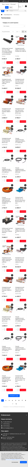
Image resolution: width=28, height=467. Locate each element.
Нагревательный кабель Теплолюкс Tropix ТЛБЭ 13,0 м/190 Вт (7, 260)
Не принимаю (15, 462)
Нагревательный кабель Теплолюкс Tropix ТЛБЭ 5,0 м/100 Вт (7, 81)
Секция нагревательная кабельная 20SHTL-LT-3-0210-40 (7, 170)
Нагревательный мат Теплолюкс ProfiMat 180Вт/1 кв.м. (6, 111)
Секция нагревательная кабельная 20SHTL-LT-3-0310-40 (7, 348)
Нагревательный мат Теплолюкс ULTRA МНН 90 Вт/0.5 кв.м (6, 140)
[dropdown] (2, 1)
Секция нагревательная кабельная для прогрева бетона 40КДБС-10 (6, 200)
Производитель (8, 14)
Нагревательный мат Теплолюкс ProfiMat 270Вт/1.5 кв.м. (6, 289)
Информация (14, 415)
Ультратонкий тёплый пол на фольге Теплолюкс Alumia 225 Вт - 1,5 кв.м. (20, 378)
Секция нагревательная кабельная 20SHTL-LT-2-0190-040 (20, 319)
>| (16, 403)
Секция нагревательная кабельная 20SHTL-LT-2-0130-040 (20, 140)
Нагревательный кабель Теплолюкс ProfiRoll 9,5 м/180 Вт (20, 50)
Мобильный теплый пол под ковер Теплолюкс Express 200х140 (7, 230)
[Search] (18, 11)
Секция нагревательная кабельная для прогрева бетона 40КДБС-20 (6, 378)
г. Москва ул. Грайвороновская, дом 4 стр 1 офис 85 (14, 434)
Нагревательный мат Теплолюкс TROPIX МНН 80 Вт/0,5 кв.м (19, 111)
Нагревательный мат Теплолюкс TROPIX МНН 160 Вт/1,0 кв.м (19, 289)
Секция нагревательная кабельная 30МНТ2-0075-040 (20, 170)
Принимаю (23, 462)
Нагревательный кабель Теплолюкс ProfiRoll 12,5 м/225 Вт (20, 230)
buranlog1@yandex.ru (8, 428)
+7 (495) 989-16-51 (7, 421)
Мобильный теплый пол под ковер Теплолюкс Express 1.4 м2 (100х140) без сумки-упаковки (7, 51)
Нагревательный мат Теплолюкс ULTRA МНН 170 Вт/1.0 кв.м (6, 319)
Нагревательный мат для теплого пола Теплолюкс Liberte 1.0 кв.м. (19, 260)
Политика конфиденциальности (13, 459)
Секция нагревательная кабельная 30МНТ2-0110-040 (20, 348)
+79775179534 (6, 423)
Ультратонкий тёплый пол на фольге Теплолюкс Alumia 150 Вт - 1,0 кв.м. (20, 200)
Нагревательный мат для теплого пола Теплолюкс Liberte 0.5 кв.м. (19, 81)
